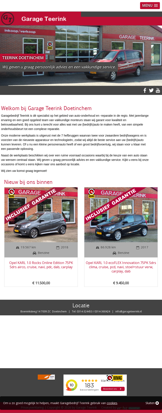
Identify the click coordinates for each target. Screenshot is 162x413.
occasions (87, 155)
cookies (112, 403)
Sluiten (152, 403)
